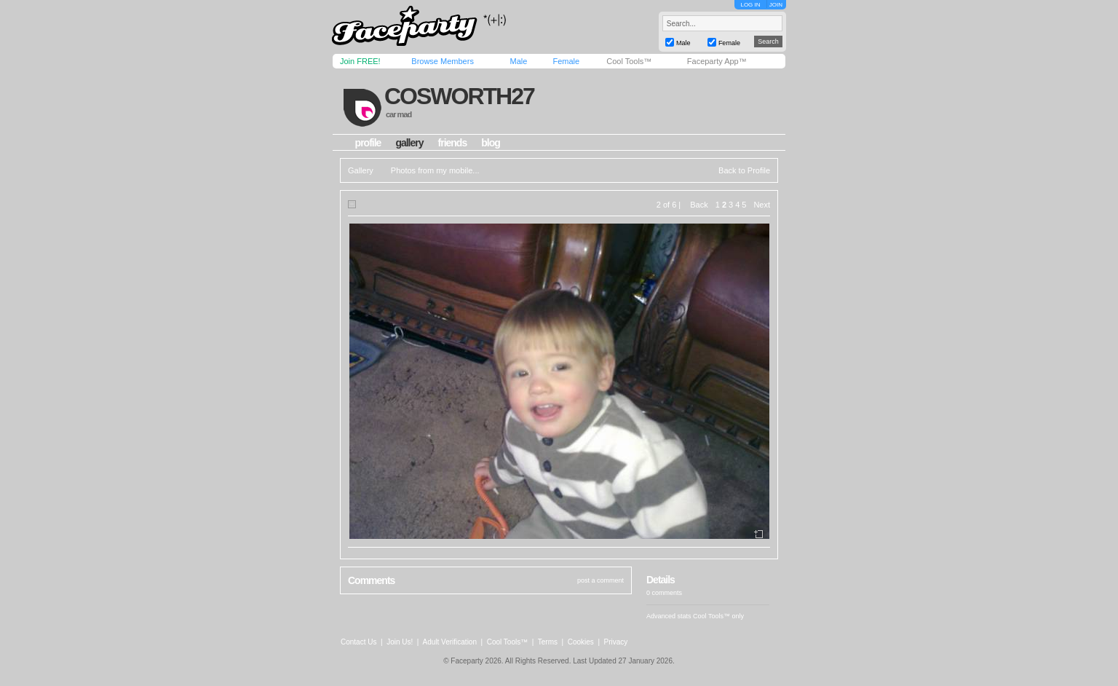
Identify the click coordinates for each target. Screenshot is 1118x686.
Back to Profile (744, 170)
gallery (409, 143)
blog (490, 143)
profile (368, 143)
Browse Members (442, 61)
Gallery (360, 170)
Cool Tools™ (628, 61)
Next (761, 204)
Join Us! (399, 642)
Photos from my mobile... (435, 170)
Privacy (616, 642)
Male (518, 61)
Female (565, 61)
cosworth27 (459, 96)
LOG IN (750, 4)
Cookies (581, 642)
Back (698, 204)
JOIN (775, 4)
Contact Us (358, 642)
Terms (548, 642)
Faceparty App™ (717, 61)
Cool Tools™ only (718, 616)
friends (452, 143)
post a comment (600, 580)
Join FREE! (360, 61)
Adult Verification (449, 642)
